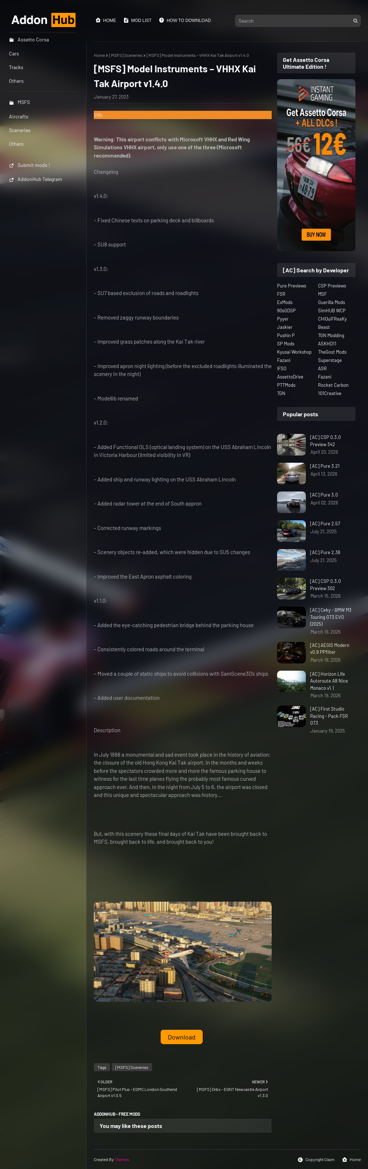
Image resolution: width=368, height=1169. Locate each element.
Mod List (137, 20)
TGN (281, 393)
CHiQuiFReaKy (332, 319)
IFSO (281, 368)
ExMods (285, 302)
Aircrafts (18, 116)
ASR (322, 368)
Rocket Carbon (333, 385)
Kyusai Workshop (294, 352)
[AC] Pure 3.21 (325, 466)
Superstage (330, 360)
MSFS (19, 102)
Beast (324, 327)
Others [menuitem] (16, 81)
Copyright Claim (316, 1160)
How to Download (185, 20)
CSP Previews (332, 286)
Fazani (283, 360)
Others (16, 144)
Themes (122, 1159)
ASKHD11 (327, 343)
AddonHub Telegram (35, 179)
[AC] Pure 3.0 (324, 495)
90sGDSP (286, 310)
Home (105, 20)
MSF (322, 294)
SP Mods (285, 343)
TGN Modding (331, 335)
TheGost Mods (332, 352)
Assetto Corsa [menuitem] (29, 39)
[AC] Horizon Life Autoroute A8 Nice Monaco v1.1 (329, 681)
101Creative (329, 393)
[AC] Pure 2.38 (325, 552)
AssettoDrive (290, 377)
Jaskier (285, 327)
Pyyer (283, 319)
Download (182, 1037)
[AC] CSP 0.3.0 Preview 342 (325, 440)
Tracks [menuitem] (16, 67)
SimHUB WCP (332, 310)
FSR (281, 294)
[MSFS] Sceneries (125, 55)
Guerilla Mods (331, 302)
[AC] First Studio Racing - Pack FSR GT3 (329, 716)
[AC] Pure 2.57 (325, 523)
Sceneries (20, 130)
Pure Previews (291, 286)
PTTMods (286, 385)
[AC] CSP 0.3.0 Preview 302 (325, 584)
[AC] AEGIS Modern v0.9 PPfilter (329, 648)
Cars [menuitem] (14, 53)
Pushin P (286, 335)
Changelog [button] (106, 171)
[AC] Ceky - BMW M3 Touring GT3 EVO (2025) (330, 617)
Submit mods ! (29, 165)
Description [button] (107, 730)
